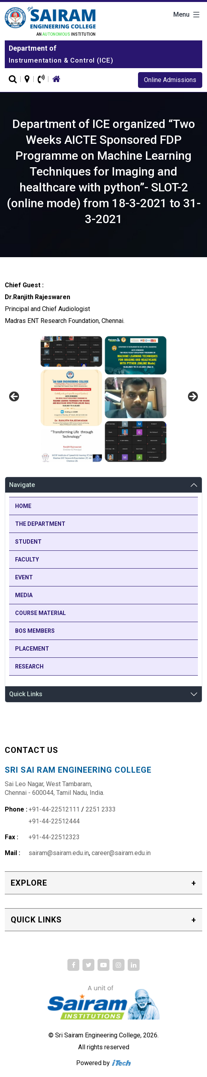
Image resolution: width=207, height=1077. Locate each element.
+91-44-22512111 (54, 809)
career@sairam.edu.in (121, 853)
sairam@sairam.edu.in (59, 853)
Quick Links (25, 694)
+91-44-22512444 (54, 821)
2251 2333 (101, 809)
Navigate (22, 485)
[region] (103, 399)
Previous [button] (15, 397)
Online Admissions (170, 80)
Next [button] (192, 397)
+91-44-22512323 (54, 837)
